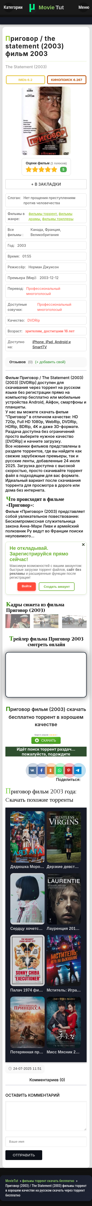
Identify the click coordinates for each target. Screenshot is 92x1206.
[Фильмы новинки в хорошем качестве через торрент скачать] (46, 7)
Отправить (24, 1155)
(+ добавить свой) (50, 362)
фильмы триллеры (58, 219)
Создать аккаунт (57, 586)
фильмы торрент (43, 214)
